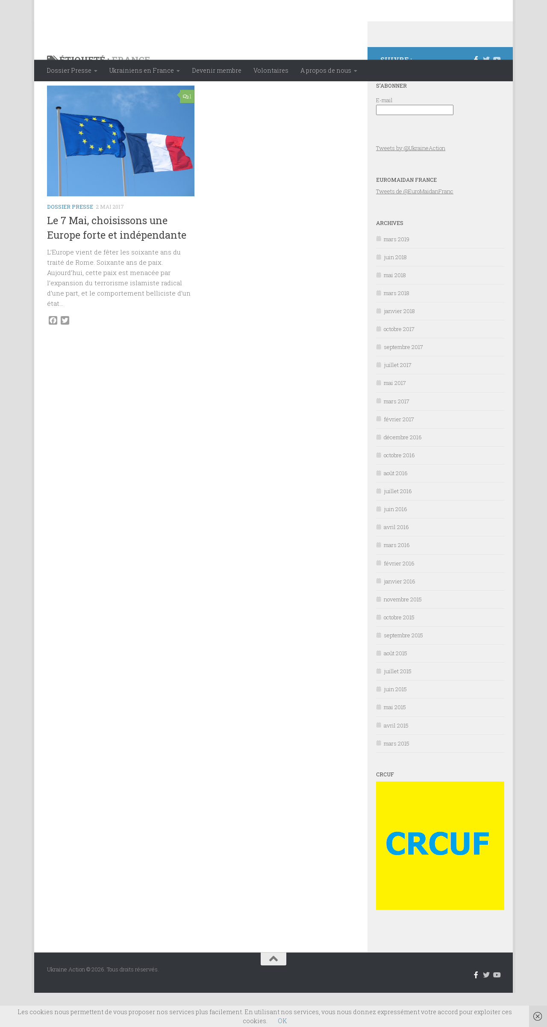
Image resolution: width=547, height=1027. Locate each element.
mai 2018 (395, 309)
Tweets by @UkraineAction (410, 182)
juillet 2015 (398, 705)
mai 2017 (395, 417)
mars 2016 (397, 579)
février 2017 (399, 453)
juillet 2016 (398, 525)
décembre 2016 (403, 471)
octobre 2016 (399, 489)
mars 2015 (396, 777)
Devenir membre (216, 70)
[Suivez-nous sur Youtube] (496, 93)
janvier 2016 (399, 615)
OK (282, 1021)
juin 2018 (395, 291)
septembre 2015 (403, 669)
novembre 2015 (403, 633)
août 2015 (395, 687)
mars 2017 (396, 435)
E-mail (384, 134)
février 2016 (399, 597)
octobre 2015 (399, 651)
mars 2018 (396, 327)
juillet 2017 (398, 399)
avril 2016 (396, 561)
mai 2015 (395, 741)
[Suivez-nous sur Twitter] (486, 93)
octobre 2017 (399, 363)
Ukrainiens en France (141, 70)
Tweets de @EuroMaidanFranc (414, 225)
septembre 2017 (403, 381)
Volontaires (270, 70)
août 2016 (396, 507)
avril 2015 (396, 760)
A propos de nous (325, 70)
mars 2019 (396, 273)
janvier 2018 (399, 345)
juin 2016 (395, 543)
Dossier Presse (69, 70)
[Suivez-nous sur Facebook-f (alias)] (476, 93)
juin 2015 (395, 723)
